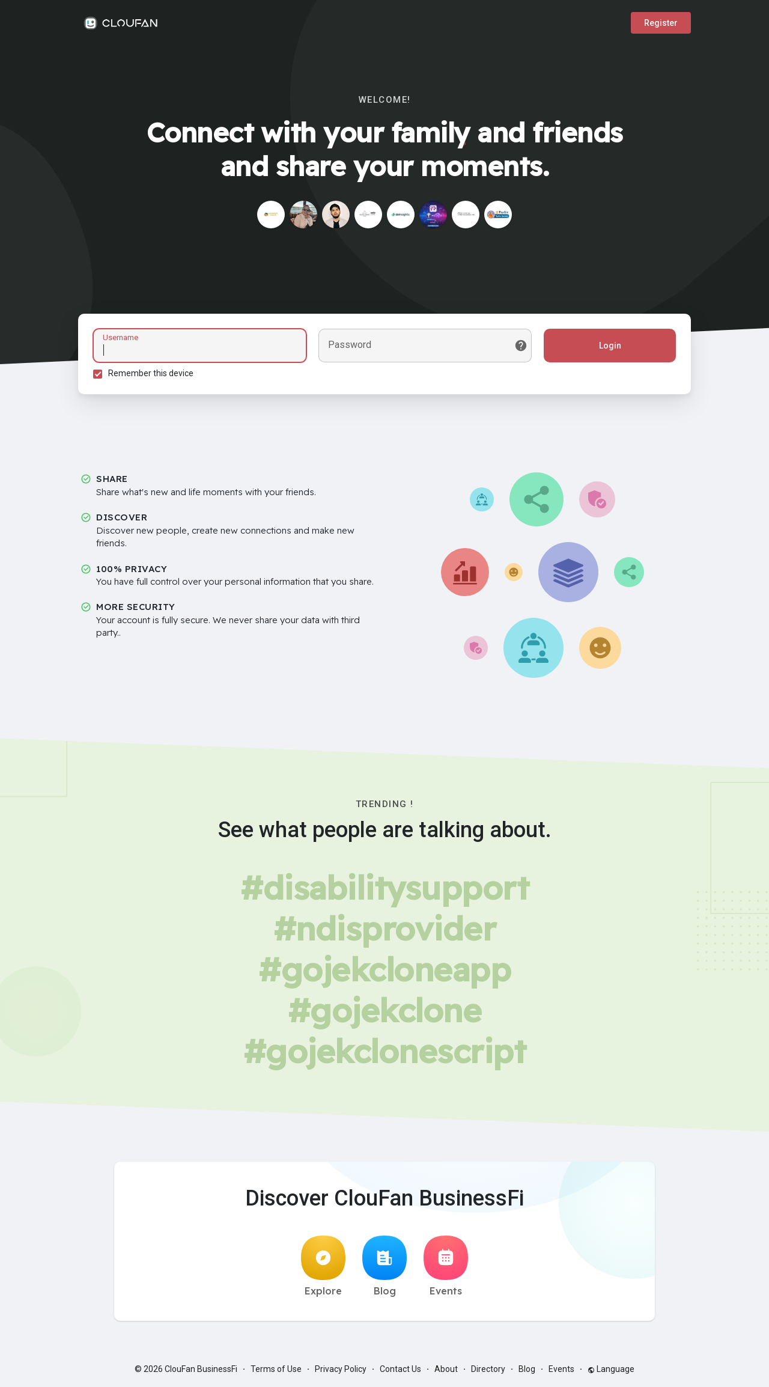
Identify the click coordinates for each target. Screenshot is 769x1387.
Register (661, 23)
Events (446, 1266)
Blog (384, 1266)
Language (611, 1369)
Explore (323, 1266)
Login (610, 345)
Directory (488, 1369)
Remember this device (150, 373)
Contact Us (400, 1369)
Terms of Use (276, 1369)
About (446, 1369)
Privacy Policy (340, 1369)
